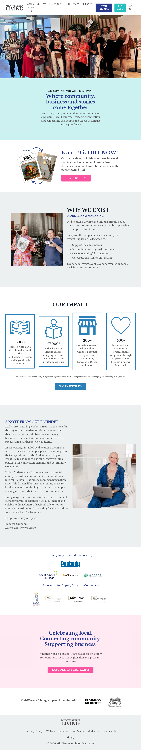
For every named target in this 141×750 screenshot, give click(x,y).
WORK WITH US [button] (70, 386)
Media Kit (93, 731)
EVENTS (57, 4)
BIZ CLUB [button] (120, 7)
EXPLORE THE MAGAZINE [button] (70, 670)
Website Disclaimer (58, 731)
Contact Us (109, 731)
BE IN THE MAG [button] (103, 7)
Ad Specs (78, 731)
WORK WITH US (30, 7)
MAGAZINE (43, 4)
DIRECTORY (72, 4)
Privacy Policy (34, 731)
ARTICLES (87, 4)
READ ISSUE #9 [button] (76, 178)
